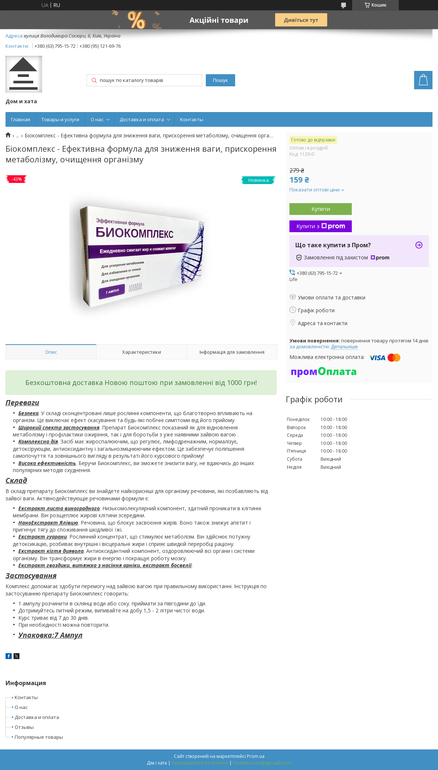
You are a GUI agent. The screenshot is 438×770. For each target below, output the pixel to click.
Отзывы (24, 727)
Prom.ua (255, 756)
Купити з (320, 226)
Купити (320, 208)
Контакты (191, 119)
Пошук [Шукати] (220, 80)
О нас (97, 119)
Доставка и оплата (142, 119)
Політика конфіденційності (262, 763)
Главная (20, 119)
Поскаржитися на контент (200, 763)
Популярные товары (39, 737)
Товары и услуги (60, 119)
